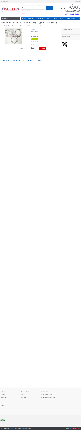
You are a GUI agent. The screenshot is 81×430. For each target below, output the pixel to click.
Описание (5, 60)
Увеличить (21, 48)
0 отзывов (33, 29)
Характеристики (18, 60)
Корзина (67, 428)
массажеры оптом (27, 10)
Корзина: (77, 4)
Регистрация (77, 1)
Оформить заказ (76, 428)
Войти (73, 1)
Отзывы (38, 60)
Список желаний (28, 428)
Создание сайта (10, 419)
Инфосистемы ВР (10, 421)
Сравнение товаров (17, 428)
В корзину (43, 48)
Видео (30, 60)
